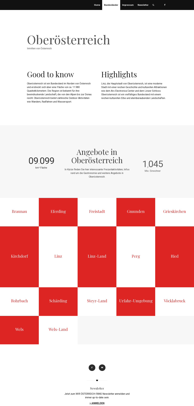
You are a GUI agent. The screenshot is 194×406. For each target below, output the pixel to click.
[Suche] (153, 5)
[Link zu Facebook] (164, 5)
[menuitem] (97, 5)
